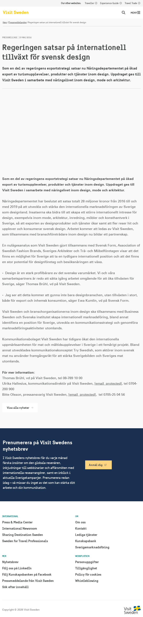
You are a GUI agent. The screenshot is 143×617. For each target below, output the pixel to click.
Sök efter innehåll (15, 587)
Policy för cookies (88, 574)
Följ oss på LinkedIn (17, 568)
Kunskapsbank (85, 541)
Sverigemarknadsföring (92, 547)
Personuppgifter (87, 562)
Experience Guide (109, 3)
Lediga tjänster (86, 535)
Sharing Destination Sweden (22, 535)
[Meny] (138, 12)
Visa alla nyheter (20, 407)
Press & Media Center (17, 522)
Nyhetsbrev (10, 562)
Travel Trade (131, 3)
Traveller (89, 3)
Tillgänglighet (86, 568)
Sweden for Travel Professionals (25, 541)
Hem (5, 22)
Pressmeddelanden (17, 22)
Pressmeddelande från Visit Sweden (28, 581)
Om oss (80, 522)
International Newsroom (19, 528)
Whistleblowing (86, 581)
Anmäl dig (96, 465)
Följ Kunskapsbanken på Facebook (27, 574)
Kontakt (80, 528)
